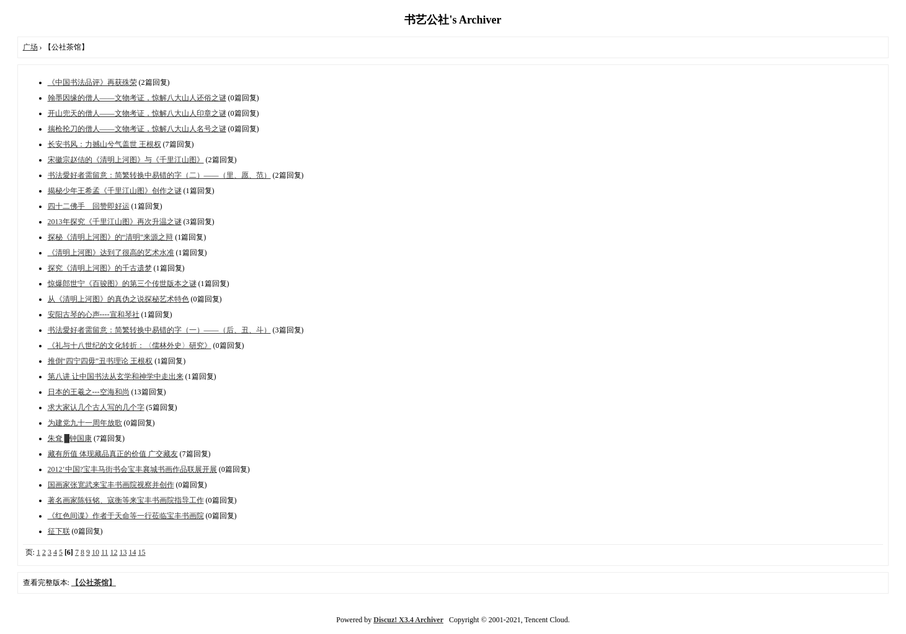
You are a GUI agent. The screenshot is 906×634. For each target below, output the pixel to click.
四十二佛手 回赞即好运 (89, 206)
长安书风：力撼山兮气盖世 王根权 (104, 144)
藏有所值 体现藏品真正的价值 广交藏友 (113, 453)
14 (132, 552)
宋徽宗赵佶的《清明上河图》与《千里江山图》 (126, 159)
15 (141, 552)
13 (123, 552)
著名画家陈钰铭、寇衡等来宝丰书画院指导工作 (126, 500)
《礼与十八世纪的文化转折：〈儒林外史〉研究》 (129, 345)
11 (105, 552)
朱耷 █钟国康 (70, 438)
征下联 (59, 531)
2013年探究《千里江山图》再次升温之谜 (115, 221)
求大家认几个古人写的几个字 (96, 407)
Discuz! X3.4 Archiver (408, 619)
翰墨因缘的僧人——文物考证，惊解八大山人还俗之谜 (137, 97)
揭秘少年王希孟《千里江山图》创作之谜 (115, 190)
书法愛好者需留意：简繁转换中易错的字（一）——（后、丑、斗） (159, 330)
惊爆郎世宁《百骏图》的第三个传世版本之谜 (122, 283)
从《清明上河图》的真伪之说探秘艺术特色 (118, 299)
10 (95, 552)
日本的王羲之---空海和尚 (89, 392)
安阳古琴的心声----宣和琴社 (94, 314)
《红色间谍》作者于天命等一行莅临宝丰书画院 (126, 515)
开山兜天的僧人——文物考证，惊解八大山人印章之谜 (137, 113)
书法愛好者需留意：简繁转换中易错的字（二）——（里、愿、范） (159, 175)
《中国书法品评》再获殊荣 (92, 82)
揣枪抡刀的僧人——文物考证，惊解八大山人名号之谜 (137, 128)
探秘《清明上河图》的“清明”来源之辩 (111, 237)
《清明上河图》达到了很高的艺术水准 (111, 252)
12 (113, 552)
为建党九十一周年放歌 (85, 423)
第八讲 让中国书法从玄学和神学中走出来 (116, 376)
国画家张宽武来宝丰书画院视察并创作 (111, 484)
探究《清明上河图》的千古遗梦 (100, 268)
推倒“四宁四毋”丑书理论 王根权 (100, 361)
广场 (30, 47)
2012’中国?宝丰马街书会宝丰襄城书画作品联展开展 (132, 469)
